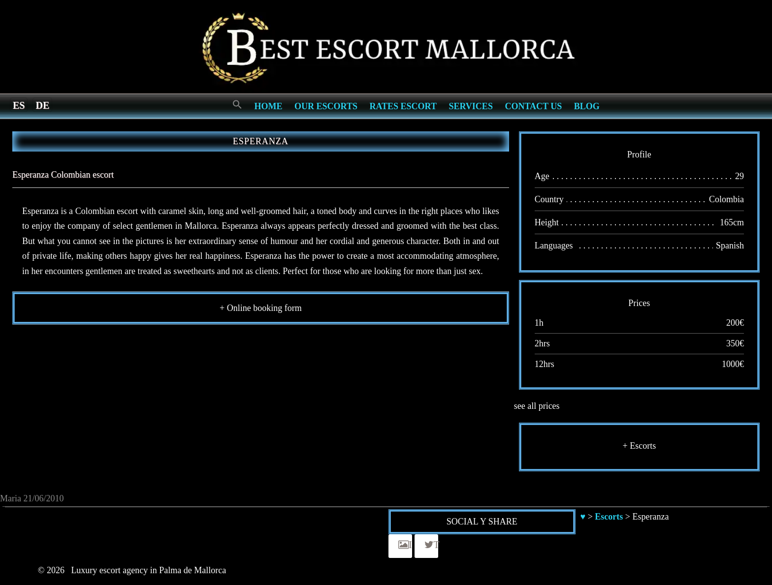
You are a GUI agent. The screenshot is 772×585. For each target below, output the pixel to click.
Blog (587, 106)
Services (470, 106)
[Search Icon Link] (237, 105)
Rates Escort (403, 106)
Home (269, 106)
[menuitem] (19, 104)
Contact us (533, 106)
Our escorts (325, 106)
